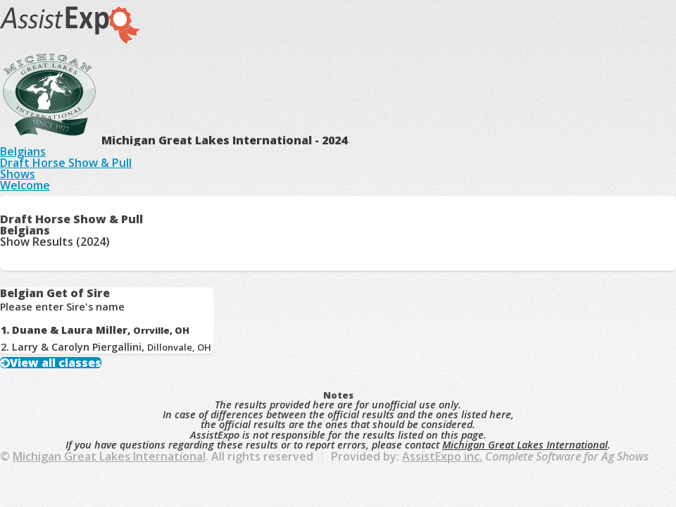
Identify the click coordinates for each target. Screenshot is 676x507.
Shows (17, 174)
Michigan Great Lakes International (525, 444)
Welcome (25, 185)
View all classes (55, 362)
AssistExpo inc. (442, 456)
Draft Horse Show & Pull (66, 162)
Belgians (23, 151)
